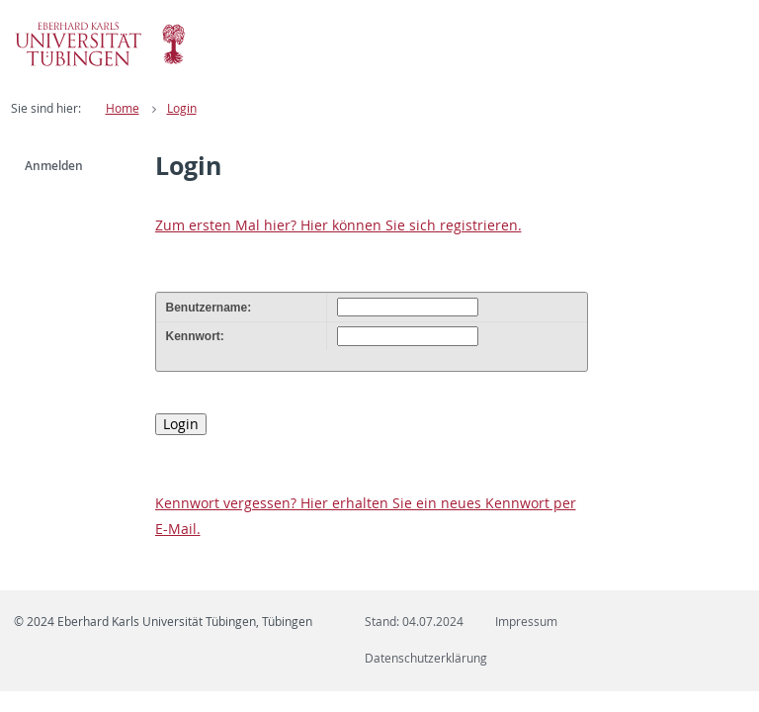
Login (182, 108)
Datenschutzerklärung (426, 658)
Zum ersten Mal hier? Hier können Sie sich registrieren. (338, 225)
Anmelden (54, 165)
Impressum (526, 621)
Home (122, 108)
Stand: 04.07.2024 (414, 621)
